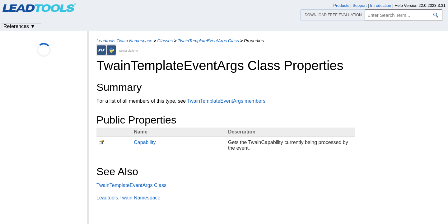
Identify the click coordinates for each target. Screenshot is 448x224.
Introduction (380, 5)
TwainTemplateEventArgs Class (208, 40)
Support (359, 5)
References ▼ (19, 26)
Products (341, 5)
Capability (145, 142)
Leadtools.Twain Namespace (124, 40)
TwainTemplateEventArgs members (226, 101)
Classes (165, 40)
